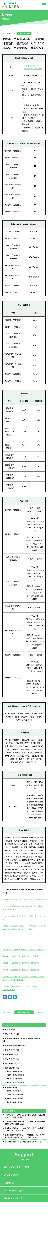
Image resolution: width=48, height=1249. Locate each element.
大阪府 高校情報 (13, 1098)
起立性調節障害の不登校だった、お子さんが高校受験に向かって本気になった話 (25, 1122)
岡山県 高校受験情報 (14, 1082)
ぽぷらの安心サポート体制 (16, 1166)
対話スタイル (10, 1050)
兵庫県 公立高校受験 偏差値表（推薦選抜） (21, 963)
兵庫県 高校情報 (13, 1095)
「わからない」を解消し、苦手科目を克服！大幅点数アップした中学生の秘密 (25, 1116)
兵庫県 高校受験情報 (14, 1075)
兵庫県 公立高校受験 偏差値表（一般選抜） (21, 956)
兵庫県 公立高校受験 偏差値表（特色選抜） (21, 969)
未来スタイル (10, 1054)
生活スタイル (10, 1059)
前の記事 (7, 1012)
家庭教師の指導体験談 (14, 1045)
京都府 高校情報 (13, 1091)
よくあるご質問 (11, 1174)
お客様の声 (9, 1182)
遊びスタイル (10, 1063)
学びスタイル (10, 1034)
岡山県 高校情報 (13, 1102)
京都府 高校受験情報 (14, 1071)
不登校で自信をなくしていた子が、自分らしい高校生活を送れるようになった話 (25, 1129)
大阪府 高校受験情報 (14, 1079)
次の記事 (41, 1012)
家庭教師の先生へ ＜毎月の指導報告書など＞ (23, 1038)
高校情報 (8, 1087)
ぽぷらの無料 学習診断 (14, 1190)
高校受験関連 (10, 1068)
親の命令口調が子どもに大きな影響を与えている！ (24, 1142)
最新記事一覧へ (24, 1012)
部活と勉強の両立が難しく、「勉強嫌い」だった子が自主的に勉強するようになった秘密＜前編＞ (25, 1136)
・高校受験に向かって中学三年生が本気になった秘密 (23, 899)
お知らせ (8, 1029)
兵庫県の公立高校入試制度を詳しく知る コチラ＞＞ (23, 949)
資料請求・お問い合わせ (15, 1198)
